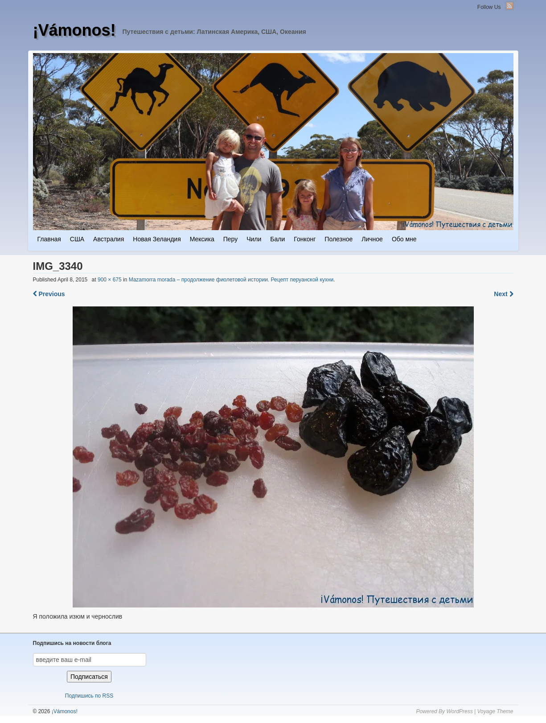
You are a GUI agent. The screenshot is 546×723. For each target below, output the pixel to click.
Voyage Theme (495, 711)
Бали (277, 239)
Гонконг (305, 239)
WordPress (459, 711)
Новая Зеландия (157, 239)
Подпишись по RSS (89, 696)
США (77, 239)
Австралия (108, 239)
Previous (49, 293)
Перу (230, 239)
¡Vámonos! (74, 30)
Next (503, 293)
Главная (49, 239)
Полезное (338, 239)
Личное (372, 239)
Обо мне (404, 239)
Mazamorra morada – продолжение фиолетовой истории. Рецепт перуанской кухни (231, 280)
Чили (253, 239)
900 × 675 (110, 280)
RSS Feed (509, 5)
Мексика (202, 239)
